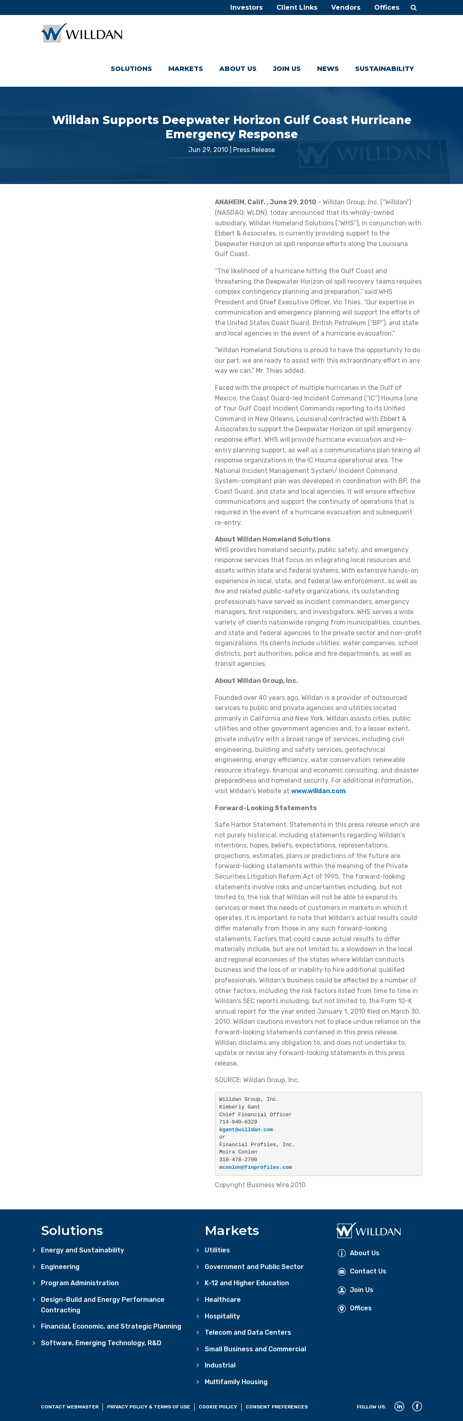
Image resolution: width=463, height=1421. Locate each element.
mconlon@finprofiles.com (255, 1167)
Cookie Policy (218, 1407)
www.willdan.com (318, 791)
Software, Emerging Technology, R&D (101, 1343)
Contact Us (362, 1271)
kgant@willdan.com (246, 1130)
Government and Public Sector (254, 1267)
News (328, 69)
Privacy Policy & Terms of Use (148, 1407)
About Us (238, 69)
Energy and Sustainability (82, 1250)
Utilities (217, 1250)
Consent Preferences (277, 1407)
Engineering (60, 1267)
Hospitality (222, 1316)
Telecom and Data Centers (248, 1332)
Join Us (287, 69)
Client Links (297, 7)
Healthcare (223, 1299)
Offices (386, 7)
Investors (246, 7)
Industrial (220, 1365)
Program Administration (80, 1283)
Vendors (345, 7)
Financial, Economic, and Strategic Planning (111, 1326)
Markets (185, 69)
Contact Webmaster (70, 1407)
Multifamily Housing (236, 1382)
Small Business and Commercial (255, 1349)
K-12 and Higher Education (247, 1283)
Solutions (131, 69)
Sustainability (384, 69)
